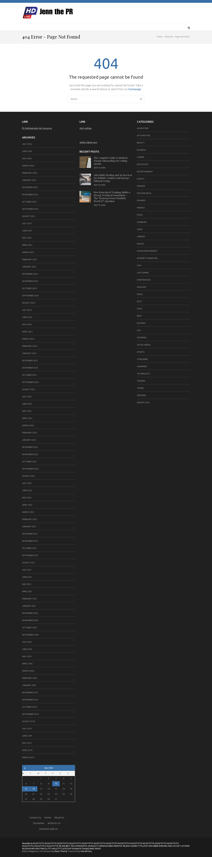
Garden (141, 236)
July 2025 (27, 223)
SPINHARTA (81, 846)
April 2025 (27, 245)
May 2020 (27, 656)
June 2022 (27, 490)
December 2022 (30, 447)
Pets (139, 301)
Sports (141, 352)
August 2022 (28, 476)
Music (140, 294)
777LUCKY (143, 846)
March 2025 (28, 252)
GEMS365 (103, 846)
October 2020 (29, 627)
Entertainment (145, 171)
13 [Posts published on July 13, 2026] (26, 789)
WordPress (86, 851)
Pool (139, 309)
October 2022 (29, 461)
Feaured (141, 200)
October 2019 (29, 707)
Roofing (141, 323)
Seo (139, 330)
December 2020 (30, 613)
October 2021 (29, 548)
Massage (141, 287)
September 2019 (30, 714)
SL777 (48, 848)
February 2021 (29, 598)
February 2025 (29, 259)
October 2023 (29, 375)
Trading (141, 381)
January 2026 (29, 180)
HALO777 (56, 848)
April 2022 (27, 505)
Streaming (142, 359)
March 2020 (28, 671)
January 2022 (29, 526)
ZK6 (73, 846)
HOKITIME (39, 848)
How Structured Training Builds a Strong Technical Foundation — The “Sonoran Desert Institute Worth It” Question (112, 197)
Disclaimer (38, 823)
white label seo (88, 142)
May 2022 (27, 497)
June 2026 (27, 151)
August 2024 (28, 303)
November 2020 (30, 620)
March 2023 (28, 425)
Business (141, 150)
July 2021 (27, 570)
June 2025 (27, 230)
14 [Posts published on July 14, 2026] (33, 789)
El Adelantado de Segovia (37, 128)
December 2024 (30, 274)
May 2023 (27, 411)
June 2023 (27, 404)
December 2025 (30, 187)
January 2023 (29, 440)
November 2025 (30, 194)
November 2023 (30, 368)
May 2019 (27, 743)
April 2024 (27, 331)
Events (140, 179)
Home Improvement (147, 251)
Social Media (143, 345)
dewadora (27, 843)
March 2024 (28, 339)
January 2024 (29, 353)
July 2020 (27, 642)
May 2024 (27, 324)
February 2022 (29, 519)
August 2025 (28, 216)
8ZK (151, 846)
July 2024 (27, 310)
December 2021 (30, 534)
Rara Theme (61, 851)
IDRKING (163, 846)
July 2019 (27, 728)
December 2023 (30, 360)
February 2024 (29, 346)
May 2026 (27, 158)
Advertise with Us (48, 829)
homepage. (134, 89)
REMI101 (118, 846)
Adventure (143, 128)
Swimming (142, 366)
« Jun (24, 768)
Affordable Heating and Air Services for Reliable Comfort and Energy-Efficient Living (113, 177)
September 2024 (30, 295)
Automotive (143, 135)
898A (110, 846)
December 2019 (30, 692)
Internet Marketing (147, 258)
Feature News (144, 193)
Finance (141, 207)
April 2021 (27, 591)
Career (140, 157)
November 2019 (30, 700)
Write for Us (54, 823)
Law (139, 265)
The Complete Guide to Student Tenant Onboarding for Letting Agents (110, 160)
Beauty (141, 143)
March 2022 (28, 512)
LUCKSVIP (66, 848)
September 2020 (30, 635)
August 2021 (28, 562)
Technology (143, 373)
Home (48, 817)
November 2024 (30, 281)
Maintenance (144, 280)
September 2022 (30, 469)
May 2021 (27, 584)
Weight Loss (143, 402)
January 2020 (29, 685)
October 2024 (29, 288)
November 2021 (30, 541)
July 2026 (27, 144)
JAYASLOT (93, 846)
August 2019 (28, 721)
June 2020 (27, 649)
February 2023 (29, 433)
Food (140, 215)
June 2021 (27, 577)
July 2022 (27, 483)
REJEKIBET (64, 846)
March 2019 (28, 757)
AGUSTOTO (38, 843)
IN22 (170, 846)
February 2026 (29, 173)
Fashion (141, 186)
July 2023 (27, 396)
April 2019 (27, 750)
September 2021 (30, 555)
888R (155, 846)
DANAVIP (76, 848)
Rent (139, 316)
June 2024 (27, 317)
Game (140, 229)
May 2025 (27, 238)
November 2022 (30, 454)
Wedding (141, 395)
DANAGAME (88, 848)
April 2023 (27, 418)
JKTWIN (185, 846)
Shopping (141, 337)
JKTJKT (177, 846)
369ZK (98, 848)
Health (140, 244)
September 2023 (30, 382)
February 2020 (29, 678)
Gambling (142, 222)
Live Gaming (143, 272)
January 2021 (29, 606)
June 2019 (27, 736)
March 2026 (28, 166)
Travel (140, 388)
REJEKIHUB (28, 848)
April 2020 (27, 663)
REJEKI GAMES (130, 846)
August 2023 (28, 389)
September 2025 (30, 209)
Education (142, 164)
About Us (59, 817)
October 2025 (29, 202)
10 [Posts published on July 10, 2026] (56, 783)
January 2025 (29, 267)
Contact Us (35, 817)
